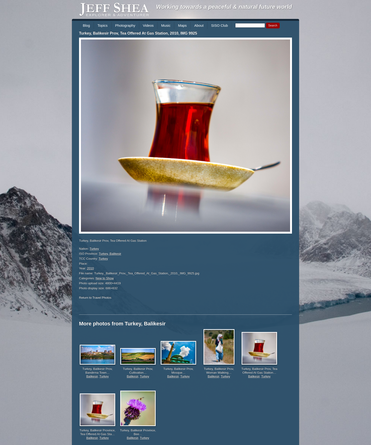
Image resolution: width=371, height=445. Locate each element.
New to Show (105, 278)
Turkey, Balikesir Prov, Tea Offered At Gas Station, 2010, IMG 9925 (138, 33)
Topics (102, 25)
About (198, 25)
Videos (148, 25)
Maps (182, 25)
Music (165, 25)
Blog (86, 25)
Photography (125, 25)
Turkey (94, 248)
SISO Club (219, 25)
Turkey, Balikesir (110, 253)
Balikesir (92, 376)
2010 (90, 268)
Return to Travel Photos (95, 297)
